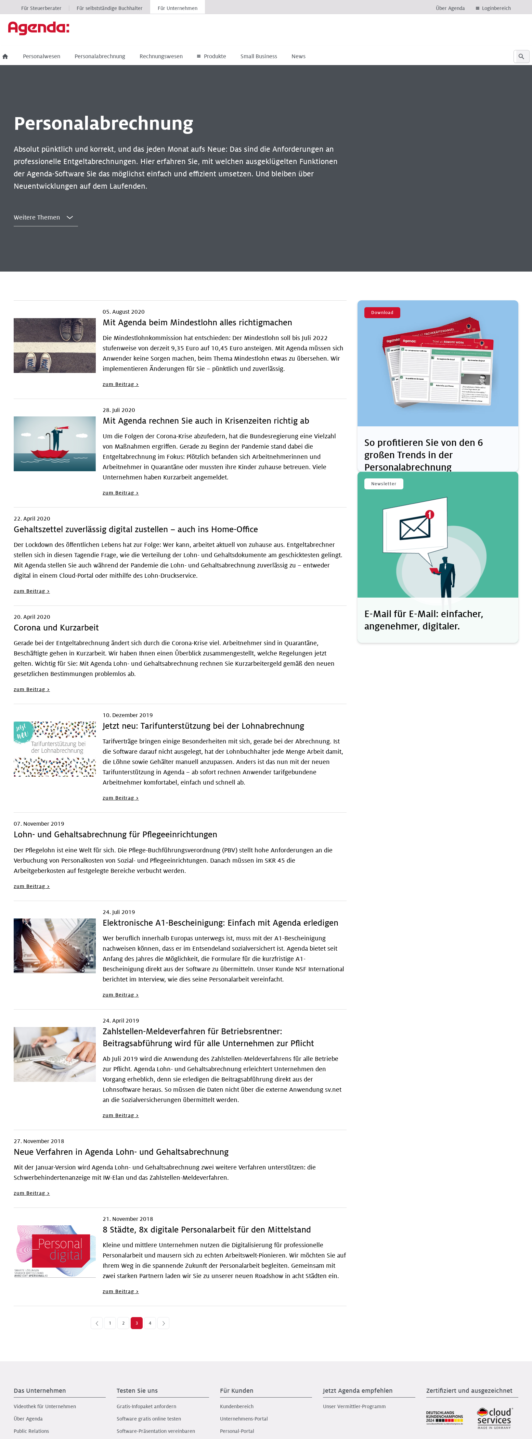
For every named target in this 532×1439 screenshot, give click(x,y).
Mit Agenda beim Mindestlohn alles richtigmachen (197, 322)
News (310, 56)
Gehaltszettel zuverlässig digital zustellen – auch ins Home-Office (136, 529)
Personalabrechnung (111, 56)
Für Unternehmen (177, 8)
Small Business (270, 56)
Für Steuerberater (41, 8)
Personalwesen (53, 56)
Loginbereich (496, 8)
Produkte (222, 56)
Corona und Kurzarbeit (56, 628)
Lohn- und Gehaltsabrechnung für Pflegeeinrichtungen (115, 834)
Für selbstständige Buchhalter (110, 8)
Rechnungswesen (172, 56)
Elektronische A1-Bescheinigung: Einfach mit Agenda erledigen (220, 923)
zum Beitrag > (121, 384)
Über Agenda (450, 8)
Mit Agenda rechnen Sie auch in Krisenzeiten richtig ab (206, 421)
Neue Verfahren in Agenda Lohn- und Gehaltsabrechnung (121, 1152)
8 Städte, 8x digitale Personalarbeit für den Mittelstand (207, 1230)
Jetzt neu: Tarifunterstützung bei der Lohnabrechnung (203, 726)
